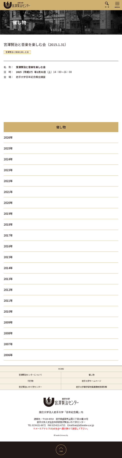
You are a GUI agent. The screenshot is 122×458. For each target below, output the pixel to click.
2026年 (8, 137)
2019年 (8, 214)
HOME (61, 368)
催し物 (91, 374)
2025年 (8, 148)
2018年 (8, 224)
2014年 (8, 268)
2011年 (8, 301)
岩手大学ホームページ (91, 380)
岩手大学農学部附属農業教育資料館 (91, 386)
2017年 (8, 235)
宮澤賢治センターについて (30, 374)
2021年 (8, 192)
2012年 (8, 290)
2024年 (8, 159)
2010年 (8, 311)
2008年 (8, 333)
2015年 (8, 257)
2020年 (8, 203)
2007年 (8, 344)
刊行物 (30, 380)
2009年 (8, 322)
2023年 (8, 170)
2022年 (8, 181)
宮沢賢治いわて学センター (30, 386)
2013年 (8, 279)
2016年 (8, 246)
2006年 (8, 355)
